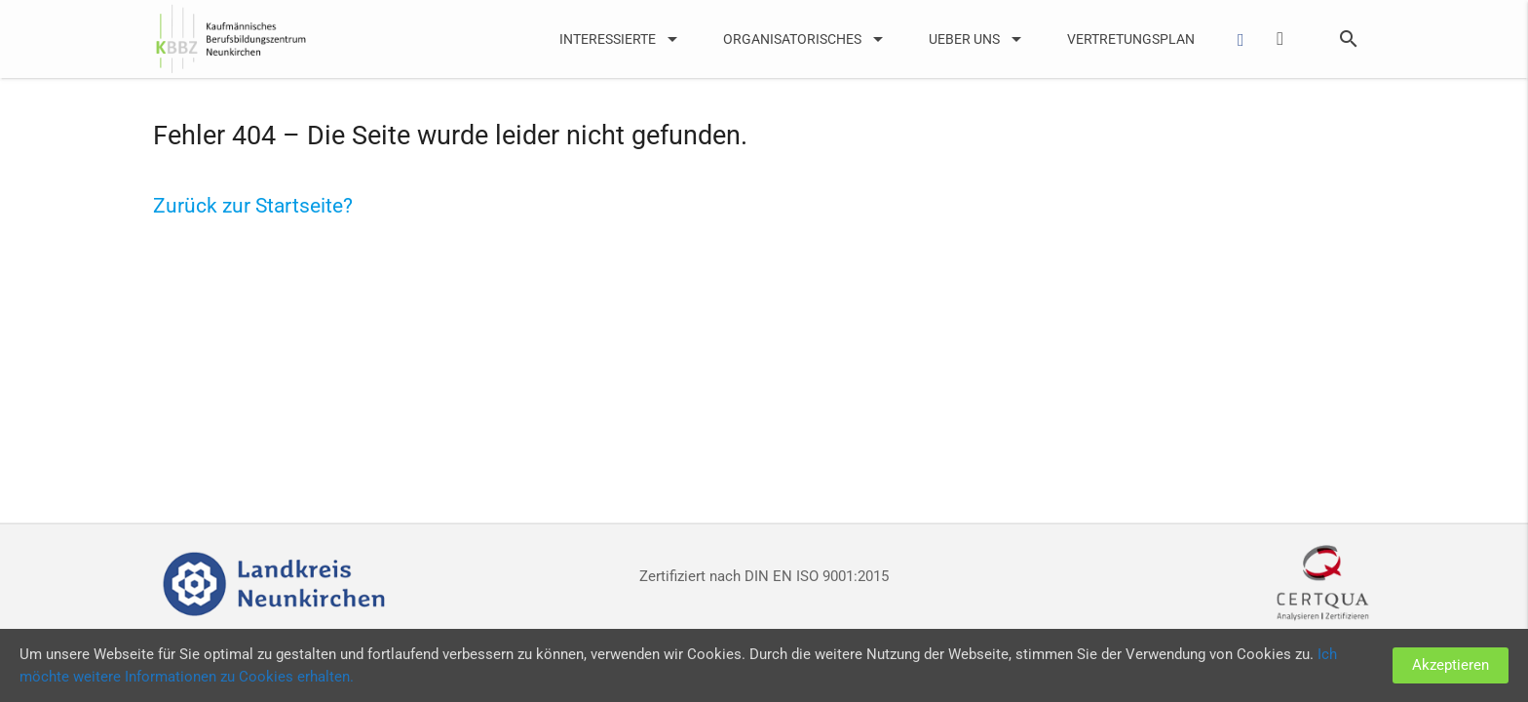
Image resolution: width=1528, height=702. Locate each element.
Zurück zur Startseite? (253, 205)
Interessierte (621, 39)
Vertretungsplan (1131, 39)
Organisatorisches (806, 39)
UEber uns (978, 39)
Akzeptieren (1450, 665)
